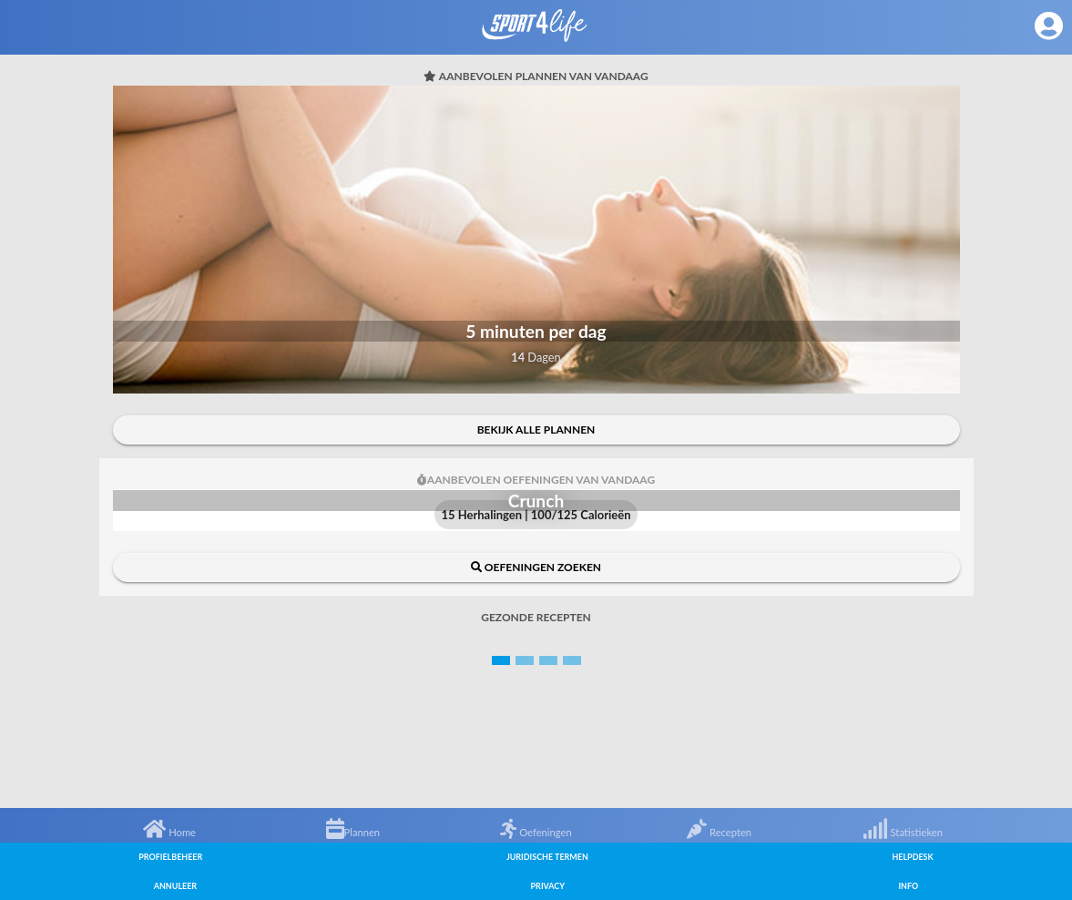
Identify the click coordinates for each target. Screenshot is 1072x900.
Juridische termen (547, 857)
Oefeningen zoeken (536, 567)
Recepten (719, 832)
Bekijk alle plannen (536, 429)
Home (169, 832)
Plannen (353, 832)
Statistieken (903, 832)
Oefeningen (535, 832)
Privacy (548, 886)
